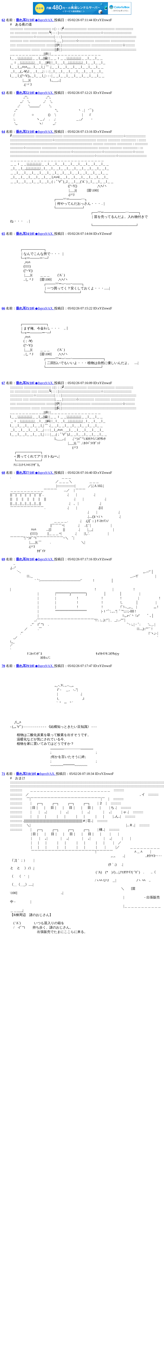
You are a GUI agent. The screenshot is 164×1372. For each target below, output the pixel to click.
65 (3, 233)
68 (3, 472)
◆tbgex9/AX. (35, 20)
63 (3, 93)
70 (3, 666)
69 (3, 559)
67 (3, 383)
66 (3, 308)
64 (3, 131)
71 (3, 773)
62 (3, 20)
